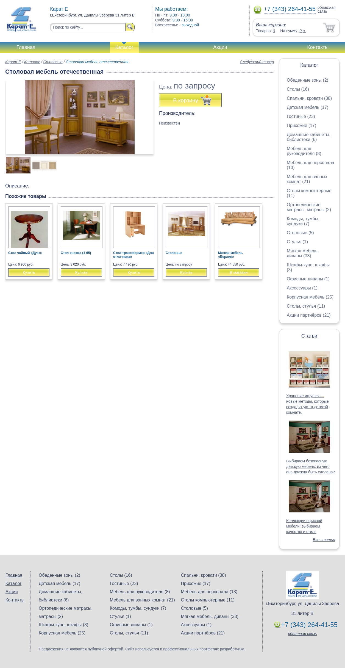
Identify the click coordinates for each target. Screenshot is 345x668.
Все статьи (324, 539)
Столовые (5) (300, 232)
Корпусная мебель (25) (310, 297)
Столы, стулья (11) (306, 306)
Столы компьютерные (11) (207, 600)
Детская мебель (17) (307, 107)
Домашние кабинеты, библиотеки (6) (308, 137)
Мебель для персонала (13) (209, 591)
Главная (25, 47)
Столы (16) (298, 89)
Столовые (52, 62)
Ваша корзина (270, 25)
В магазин (238, 272)
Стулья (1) (297, 241)
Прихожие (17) (301, 125)
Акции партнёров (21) (309, 315)
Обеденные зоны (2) (307, 80)
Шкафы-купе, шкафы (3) (63, 624)
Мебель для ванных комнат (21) (307, 179)
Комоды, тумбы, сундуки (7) (303, 221)
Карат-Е (13, 62)
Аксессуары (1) (302, 288)
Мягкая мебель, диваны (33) (303, 253)
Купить (29, 272)
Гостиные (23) (301, 116)
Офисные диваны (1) (308, 279)
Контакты (318, 47)
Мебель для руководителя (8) (304, 151)
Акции (220, 47)
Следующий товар (257, 62)
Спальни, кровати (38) (309, 98)
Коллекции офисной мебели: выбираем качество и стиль (304, 526)
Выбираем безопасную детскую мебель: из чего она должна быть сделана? (310, 466)
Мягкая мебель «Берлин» (230, 255)
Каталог (124, 47)
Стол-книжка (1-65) (76, 253)
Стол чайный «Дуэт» (25, 253)
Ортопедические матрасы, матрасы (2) (309, 207)
